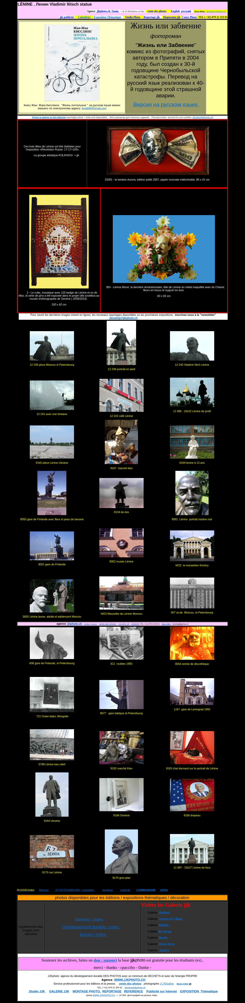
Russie (163, 937)
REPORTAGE (111, 991)
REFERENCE (133, 991)
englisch (87, 624)
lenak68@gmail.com (94, 108)
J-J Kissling (167, 983)
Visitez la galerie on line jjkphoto (49, 117)
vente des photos (107, 624)
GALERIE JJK (124, 624)
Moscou (44, 890)
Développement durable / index (91, 927)
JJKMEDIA (135, 624)
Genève (164, 950)
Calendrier (84, 17)
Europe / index (93, 934)
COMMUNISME (146, 890)
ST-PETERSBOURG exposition (75, 890)
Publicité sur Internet (161, 991)
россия (94, 624)
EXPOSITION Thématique (199, 991)
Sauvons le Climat (171, 918)
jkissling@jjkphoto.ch (216, 11)
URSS (163, 890)
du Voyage (165, 931)
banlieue (107, 890)
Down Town (167, 944)
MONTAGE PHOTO (86, 991)
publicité (125, 890)
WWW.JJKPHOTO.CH (129, 980)
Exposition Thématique (107, 17)
